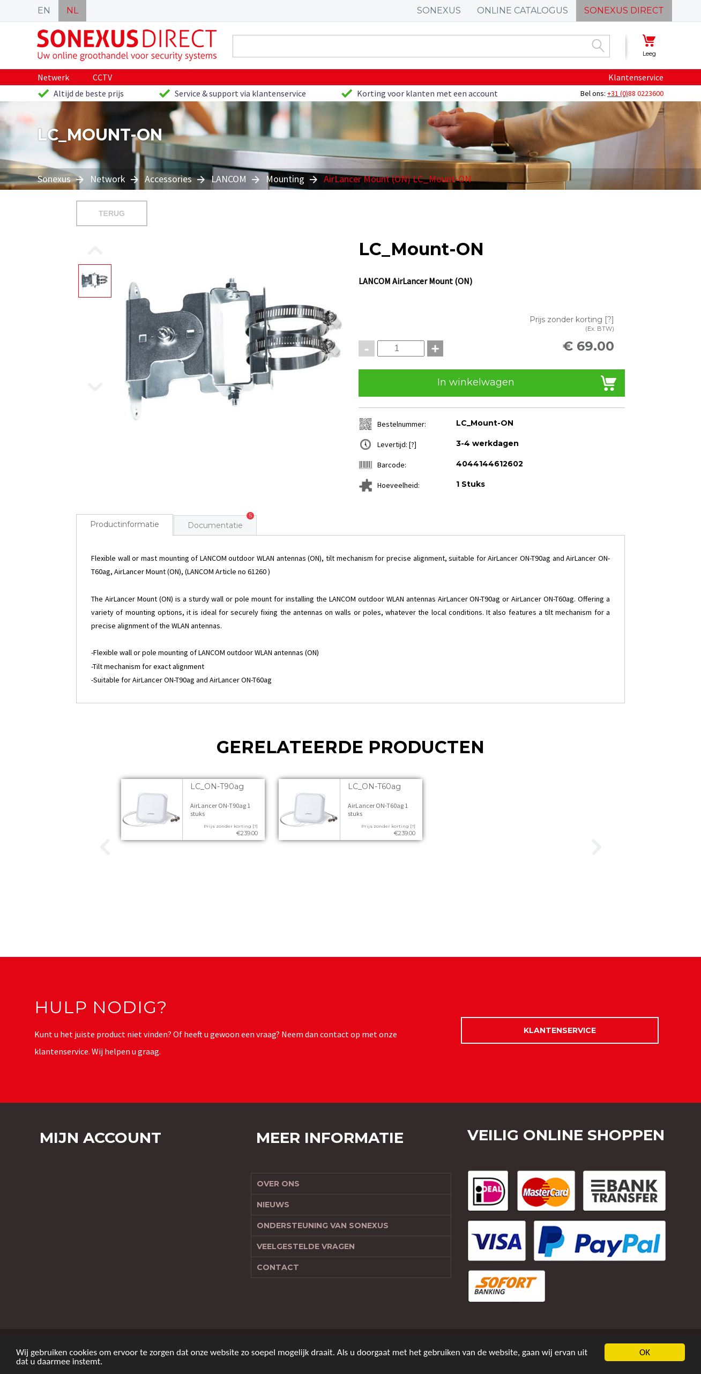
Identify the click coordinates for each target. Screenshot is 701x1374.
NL (72, 10)
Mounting (285, 179)
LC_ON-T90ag (217, 786)
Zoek (598, 46)
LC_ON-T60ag (374, 786)
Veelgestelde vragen (306, 1246)
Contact (278, 1267)
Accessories (168, 179)
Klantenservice (635, 77)
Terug (112, 213)
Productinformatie (124, 524)
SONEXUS (439, 10)
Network (107, 179)
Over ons (278, 1184)
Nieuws (273, 1204)
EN (44, 10)
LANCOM (229, 179)
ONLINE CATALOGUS (522, 10)
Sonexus (55, 179)
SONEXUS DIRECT (624, 10)
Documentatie (215, 525)
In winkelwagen (475, 382)
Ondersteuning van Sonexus (323, 1225)
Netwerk (53, 77)
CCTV (102, 77)
